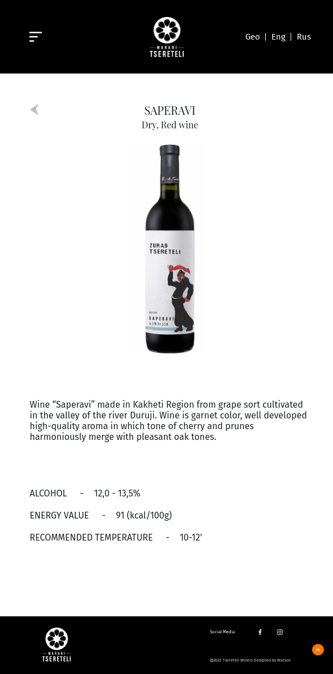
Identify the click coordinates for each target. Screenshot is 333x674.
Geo (252, 37)
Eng (278, 37)
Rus (304, 37)
